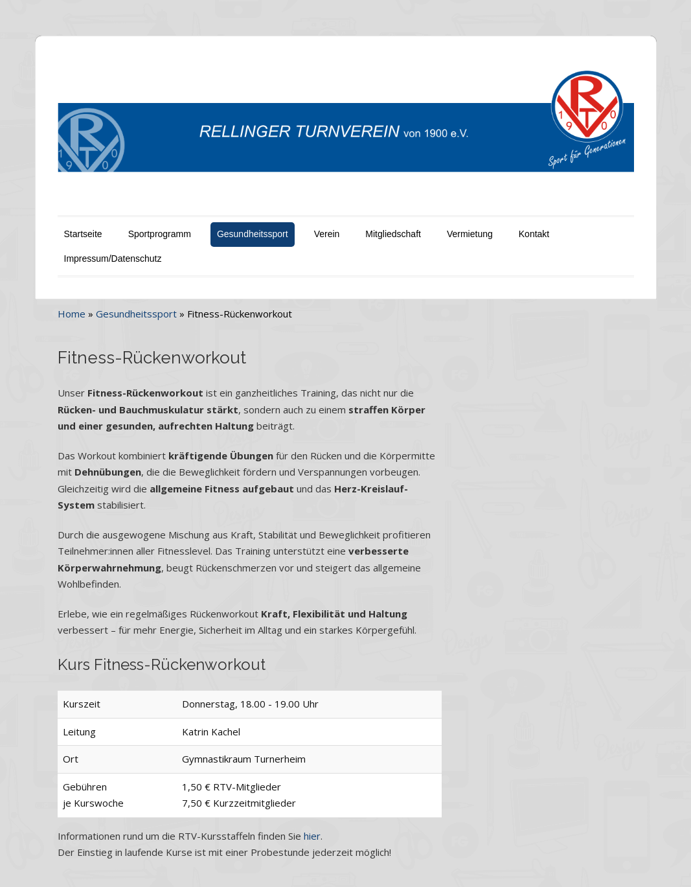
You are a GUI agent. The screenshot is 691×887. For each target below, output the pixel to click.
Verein (327, 234)
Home (71, 313)
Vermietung (470, 234)
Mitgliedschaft (393, 234)
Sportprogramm (159, 234)
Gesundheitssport (252, 234)
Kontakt (534, 234)
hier (312, 835)
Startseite (83, 234)
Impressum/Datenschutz (113, 258)
